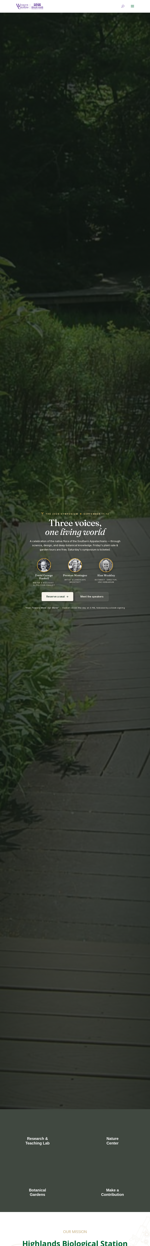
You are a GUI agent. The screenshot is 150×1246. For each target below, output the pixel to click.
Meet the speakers (91, 596)
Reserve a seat (57, 597)
